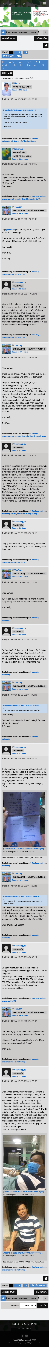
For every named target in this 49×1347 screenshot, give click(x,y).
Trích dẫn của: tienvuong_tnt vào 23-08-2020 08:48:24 (21, 897)
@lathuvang (10, 229)
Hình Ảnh (7, 73)
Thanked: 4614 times (20, 213)
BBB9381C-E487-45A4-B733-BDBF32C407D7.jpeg (23, 849)
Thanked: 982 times (19, 90)
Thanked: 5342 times (20, 159)
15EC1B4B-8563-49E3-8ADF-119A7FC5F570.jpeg (23, 1253)
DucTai (13, 562)
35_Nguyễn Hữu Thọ (18, 141)
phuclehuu (6, 199)
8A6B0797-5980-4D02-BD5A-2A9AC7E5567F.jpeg (23, 1192)
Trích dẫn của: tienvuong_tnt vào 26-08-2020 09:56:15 (21, 706)
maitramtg (6, 141)
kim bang (18, 83)
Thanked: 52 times (19, 289)
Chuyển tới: (15, 1305)
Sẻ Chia (22, 199)
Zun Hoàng (31, 141)
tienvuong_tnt (20, 282)
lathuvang (18, 149)
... (22, 52)
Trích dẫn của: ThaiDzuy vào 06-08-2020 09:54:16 (19, 110)
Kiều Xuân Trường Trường (36, 436)
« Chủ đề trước (9, 39)
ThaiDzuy (35, 196)
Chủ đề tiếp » (41, 39)
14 (26, 52)
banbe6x (35, 138)
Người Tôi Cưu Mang (21, 1340)
